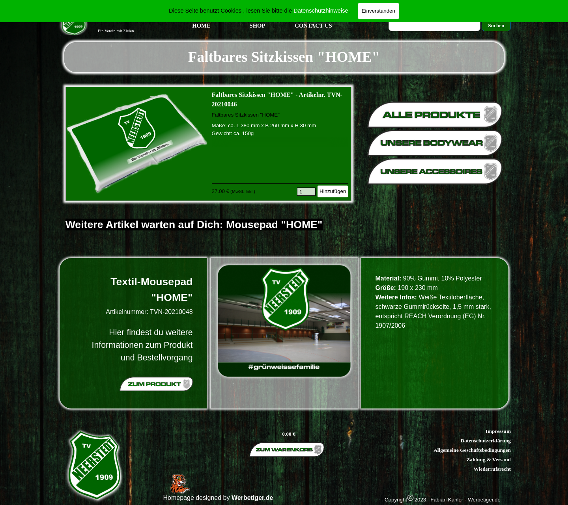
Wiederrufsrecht (492, 469)
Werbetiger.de (252, 497)
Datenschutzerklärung (486, 441)
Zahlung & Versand (488, 459)
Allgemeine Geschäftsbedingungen (472, 450)
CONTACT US (313, 25)
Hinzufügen (333, 191)
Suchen (496, 25)
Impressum (498, 431)
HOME (201, 25)
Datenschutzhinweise (320, 10)
